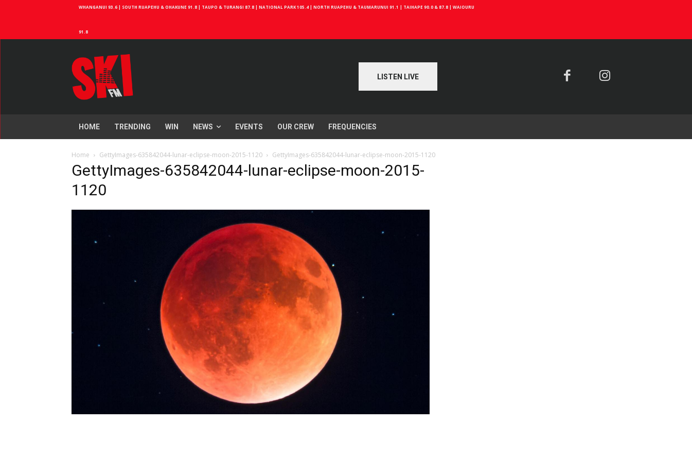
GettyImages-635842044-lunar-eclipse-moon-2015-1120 (180, 154)
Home (81, 154)
